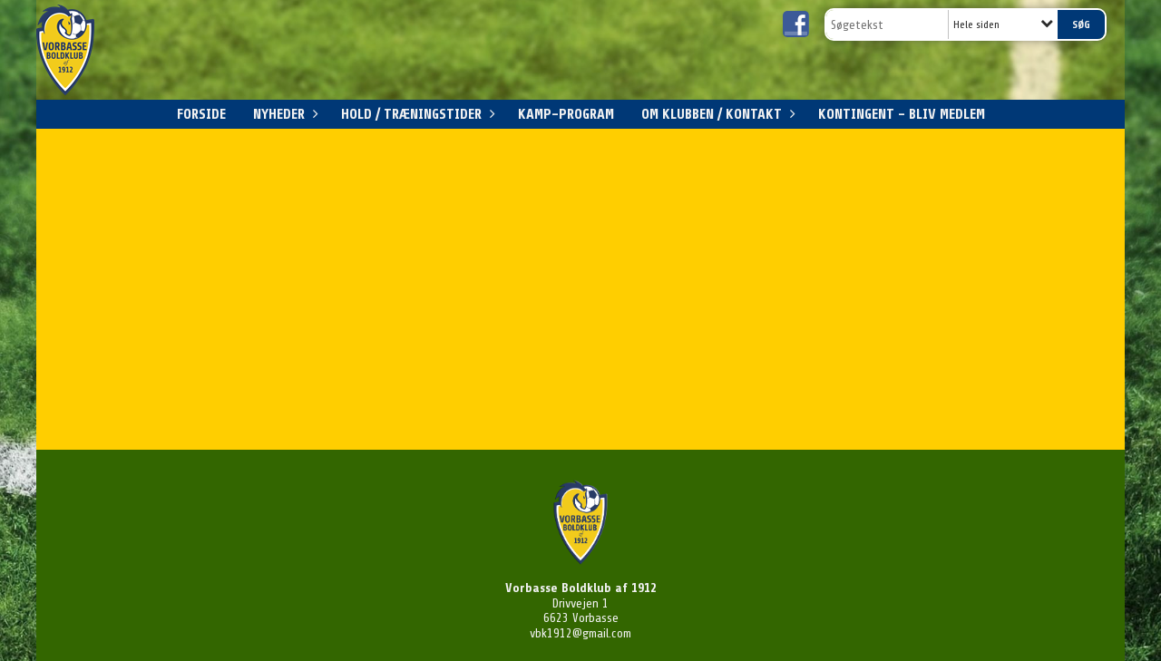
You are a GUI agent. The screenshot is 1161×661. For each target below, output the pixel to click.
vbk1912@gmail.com (580, 633)
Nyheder (283, 114)
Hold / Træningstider (416, 114)
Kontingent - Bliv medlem (901, 114)
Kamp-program (566, 114)
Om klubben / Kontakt (716, 114)
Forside (201, 114)
